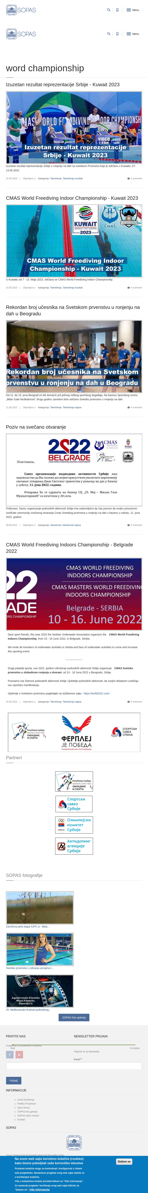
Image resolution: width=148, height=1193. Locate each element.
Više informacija (39, 1189)
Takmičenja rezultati (73, 178)
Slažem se (124, 1161)
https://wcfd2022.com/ (96, 693)
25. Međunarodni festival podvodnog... (28, 1009)
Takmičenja (55, 178)
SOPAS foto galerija (74, 1017)
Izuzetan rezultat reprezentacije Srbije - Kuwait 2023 (63, 84)
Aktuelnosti (55, 525)
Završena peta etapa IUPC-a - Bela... (28, 926)
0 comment (136, 178)
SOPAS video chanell (28, 1115)
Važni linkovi (23, 1107)
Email (78, 1059)
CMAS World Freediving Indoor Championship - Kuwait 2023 (72, 198)
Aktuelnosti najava (71, 525)
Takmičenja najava (72, 407)
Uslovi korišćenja (25, 1099)
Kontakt (21, 1119)
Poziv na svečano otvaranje (36, 427)
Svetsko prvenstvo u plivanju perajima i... (30, 968)
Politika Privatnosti (26, 1103)
